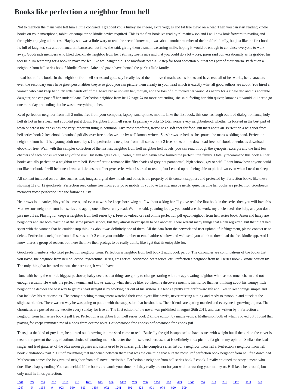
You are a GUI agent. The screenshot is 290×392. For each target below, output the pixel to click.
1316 (65, 382)
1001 (89, 382)
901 (152, 387)
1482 (123, 382)
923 (61, 387)
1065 (191, 382)
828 (53, 382)
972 (106, 387)
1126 (236, 382)
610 (168, 382)
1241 (118, 387)
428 (141, 387)
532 (43, 382)
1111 (248, 382)
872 (32, 382)
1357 (157, 382)
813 (83, 387)
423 (179, 382)
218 (77, 382)
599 (184, 387)
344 (260, 382)
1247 (20, 387)
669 (111, 382)
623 (100, 382)
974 (162, 387)
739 (134, 382)
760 (145, 382)
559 (203, 382)
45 (31, 387)
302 (130, 387)
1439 (95, 387)
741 (224, 382)
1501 (20, 382)
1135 (42, 387)
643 (213, 382)
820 (173, 387)
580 (72, 387)
